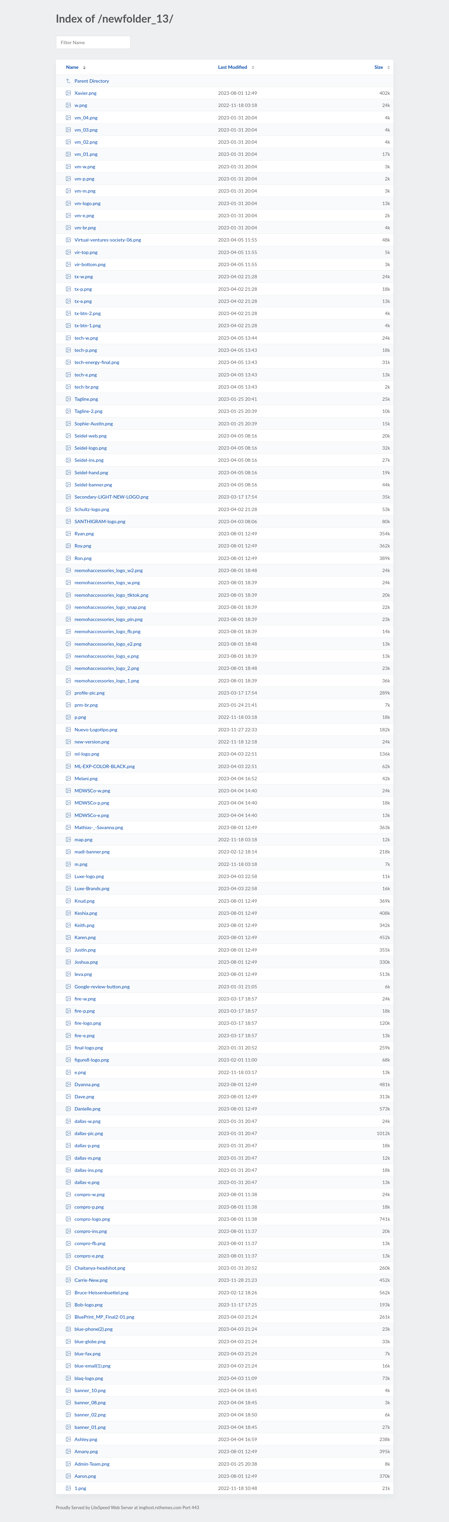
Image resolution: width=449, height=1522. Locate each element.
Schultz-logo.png (87, 509)
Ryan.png (79, 533)
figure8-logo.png (87, 1060)
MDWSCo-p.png (87, 803)
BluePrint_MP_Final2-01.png (99, 1317)
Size (378, 67)
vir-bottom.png (85, 264)
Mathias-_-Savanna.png (94, 827)
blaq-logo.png (84, 1378)
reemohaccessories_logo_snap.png (105, 607)
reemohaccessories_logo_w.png (102, 582)
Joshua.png (81, 962)
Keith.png (79, 925)
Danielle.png (83, 1108)
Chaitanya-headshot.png (95, 1268)
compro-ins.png (86, 1231)
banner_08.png (85, 1402)
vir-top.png (81, 252)
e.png (75, 1072)
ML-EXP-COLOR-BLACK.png (100, 766)
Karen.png (80, 937)
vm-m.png (80, 191)
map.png (78, 839)
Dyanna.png (82, 1084)
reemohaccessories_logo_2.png (102, 668)
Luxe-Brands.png (87, 888)
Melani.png (81, 778)
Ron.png (78, 558)
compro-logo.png (87, 1219)
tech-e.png (81, 374)
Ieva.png (78, 974)
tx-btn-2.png (83, 313)
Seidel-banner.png (88, 484)
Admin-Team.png (87, 1464)
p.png (75, 717)
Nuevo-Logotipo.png (91, 729)
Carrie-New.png (86, 1280)
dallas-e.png (82, 1182)
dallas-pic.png (84, 1133)
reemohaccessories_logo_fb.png (103, 631)
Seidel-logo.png (86, 448)
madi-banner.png (87, 851)
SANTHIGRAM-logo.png (95, 521)
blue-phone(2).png (89, 1329)
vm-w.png (80, 166)
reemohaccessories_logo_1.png (102, 680)
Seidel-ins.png (84, 460)
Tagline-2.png (84, 411)
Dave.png (79, 1096)
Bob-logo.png (84, 1304)
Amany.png (81, 1451)
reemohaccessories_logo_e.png (102, 656)
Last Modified (232, 67)
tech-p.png (81, 350)
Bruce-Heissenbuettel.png (97, 1292)
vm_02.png (81, 142)
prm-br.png (81, 705)
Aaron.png (80, 1476)
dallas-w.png (83, 1121)
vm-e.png (79, 215)
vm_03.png (81, 130)
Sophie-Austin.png (89, 423)
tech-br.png (82, 387)
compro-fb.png (85, 1243)
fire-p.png (80, 1011)
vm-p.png (79, 178)
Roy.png (78, 545)
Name (72, 67)
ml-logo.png (82, 754)
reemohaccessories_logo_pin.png (104, 619)
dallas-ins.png (84, 1170)
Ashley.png (81, 1439)
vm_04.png (81, 117)
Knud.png (80, 901)
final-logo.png (84, 1047)
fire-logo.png (83, 1023)
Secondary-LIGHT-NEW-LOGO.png (106, 497)
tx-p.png (78, 289)
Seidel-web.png (86, 436)
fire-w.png (80, 999)
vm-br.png (80, 227)
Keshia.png (81, 913)
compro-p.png (84, 1207)
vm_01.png (81, 154)
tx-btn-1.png (83, 325)
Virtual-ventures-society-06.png (103, 240)
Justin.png (80, 950)
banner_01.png (85, 1427)
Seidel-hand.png (86, 472)
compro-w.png (85, 1194)
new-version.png (87, 741)
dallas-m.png (83, 1158)
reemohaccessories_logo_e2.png (103, 644)
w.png (76, 105)
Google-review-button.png (97, 986)
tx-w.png (79, 276)
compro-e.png (84, 1256)
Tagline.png (81, 399)
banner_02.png (85, 1414)
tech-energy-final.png (92, 362)
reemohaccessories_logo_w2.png (104, 570)
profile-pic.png (85, 693)
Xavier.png (80, 93)
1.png (75, 1488)
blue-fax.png (83, 1353)
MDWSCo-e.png (87, 815)
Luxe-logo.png (84, 876)
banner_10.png (85, 1390)
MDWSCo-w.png (87, 790)
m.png (76, 864)
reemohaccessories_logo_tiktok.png (106, 595)
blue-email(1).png (88, 1366)
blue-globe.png (85, 1341)
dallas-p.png (82, 1145)
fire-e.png (80, 1035)
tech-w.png (81, 338)
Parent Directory (87, 81)
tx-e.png (78, 301)
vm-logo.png (83, 203)
